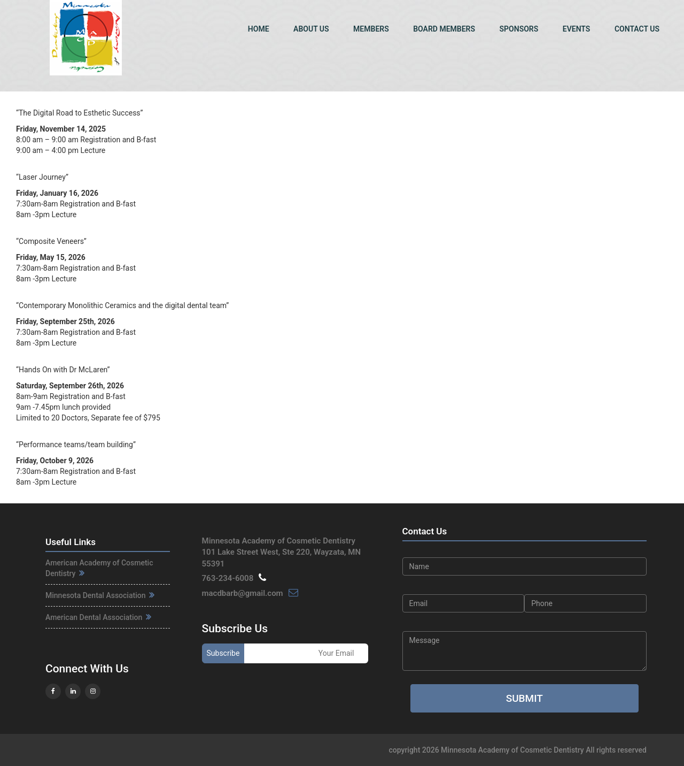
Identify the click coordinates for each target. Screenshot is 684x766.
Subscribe (223, 653)
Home (258, 29)
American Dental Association (98, 617)
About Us (311, 29)
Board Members (444, 29)
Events (576, 29)
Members (371, 29)
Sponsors (519, 29)
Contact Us (637, 29)
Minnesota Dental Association (99, 595)
